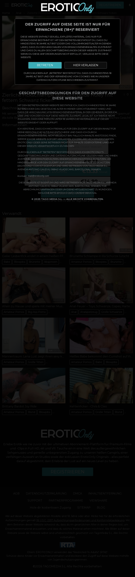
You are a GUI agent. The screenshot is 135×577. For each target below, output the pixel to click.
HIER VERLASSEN (85, 65)
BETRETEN (45, 65)
